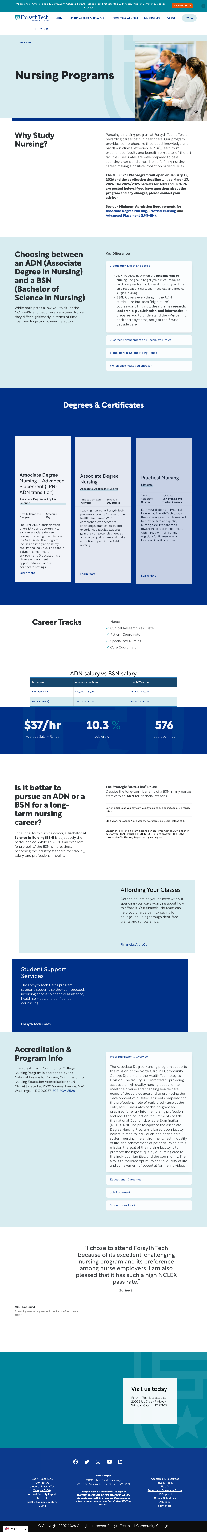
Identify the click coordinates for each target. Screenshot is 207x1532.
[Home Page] (32, 17)
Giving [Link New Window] (42, 1506)
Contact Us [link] (42, 1483)
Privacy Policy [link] (165, 1483)
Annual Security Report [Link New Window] (42, 1494)
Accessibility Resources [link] (165, 1479)
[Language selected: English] (15, 1529)
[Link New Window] (75, 1462)
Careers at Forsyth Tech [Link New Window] (42, 1486)
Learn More (39, 29)
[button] (189, 18)
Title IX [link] (165, 1486)
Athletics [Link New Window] (164, 1502)
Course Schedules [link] (165, 1498)
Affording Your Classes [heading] (151, 905)
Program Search (24, 42)
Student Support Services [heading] (43, 988)
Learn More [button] (29, 588)
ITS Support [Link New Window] (165, 1494)
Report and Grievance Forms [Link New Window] (165, 1490)
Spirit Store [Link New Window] (164, 1506)
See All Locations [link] (42, 1479)
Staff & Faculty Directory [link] (42, 1502)
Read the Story (182, 6)
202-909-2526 (63, 1106)
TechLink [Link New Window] (42, 1498)
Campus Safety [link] (42, 1490)
